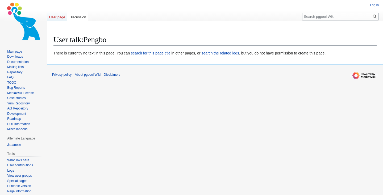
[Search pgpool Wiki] (340, 16)
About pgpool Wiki (88, 75)
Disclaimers (112, 75)
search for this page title (150, 53)
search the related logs (220, 53)
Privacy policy (62, 75)
